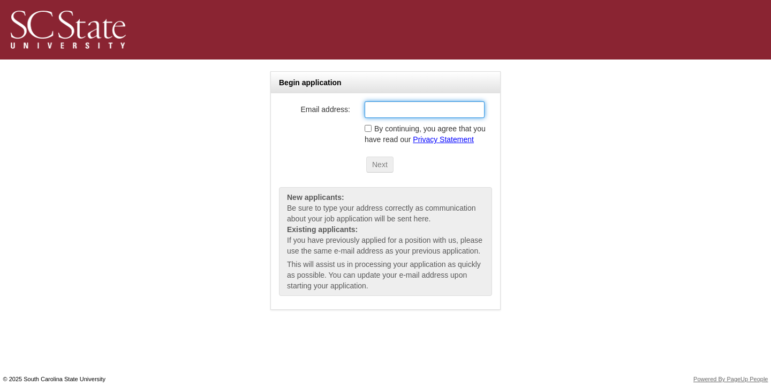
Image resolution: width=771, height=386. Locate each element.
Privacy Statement (443, 139)
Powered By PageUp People (730, 379)
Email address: (325, 109)
